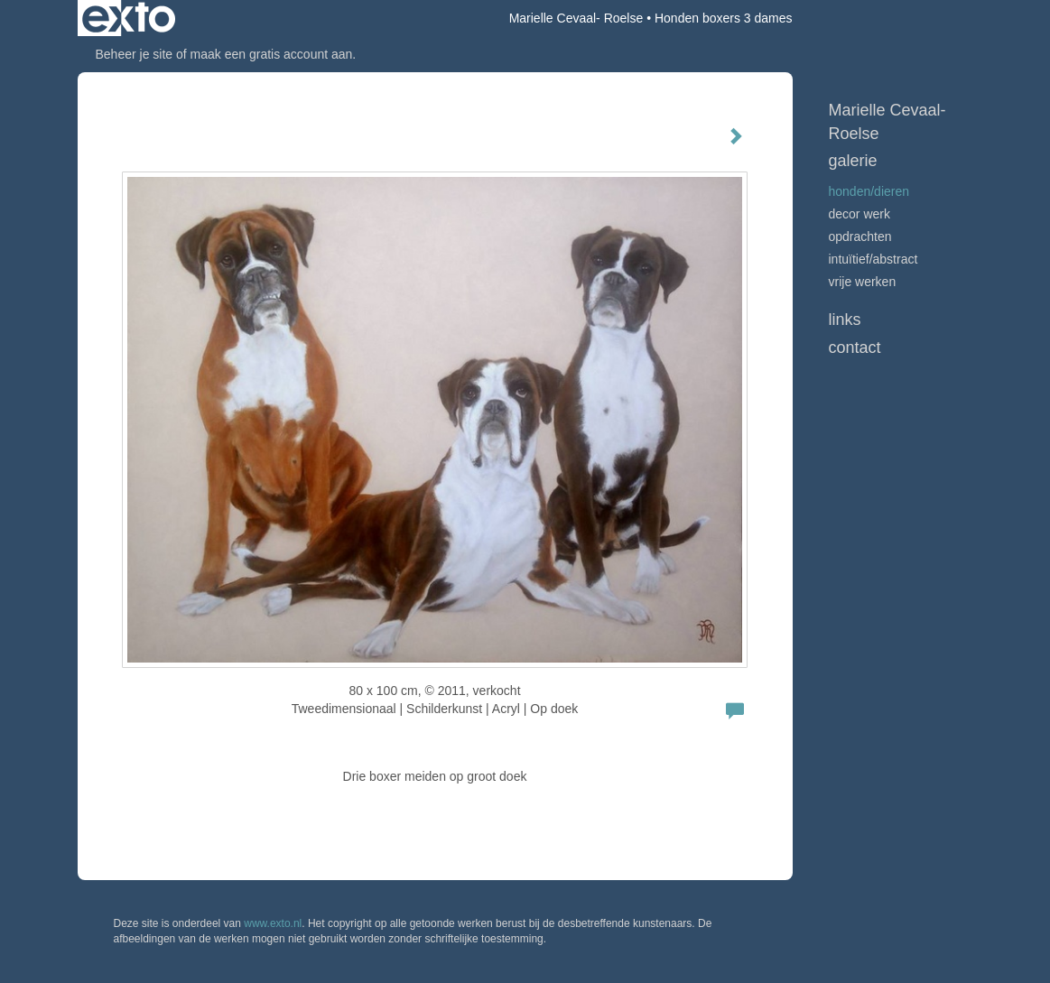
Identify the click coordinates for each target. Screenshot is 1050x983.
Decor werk (859, 214)
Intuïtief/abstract (873, 259)
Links (845, 320)
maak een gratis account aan (271, 54)
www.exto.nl (273, 923)
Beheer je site (134, 54)
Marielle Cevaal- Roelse (576, 18)
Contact (855, 347)
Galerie (853, 161)
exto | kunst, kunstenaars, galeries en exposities (129, 18)
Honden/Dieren (869, 191)
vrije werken (863, 281)
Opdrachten (860, 236)
